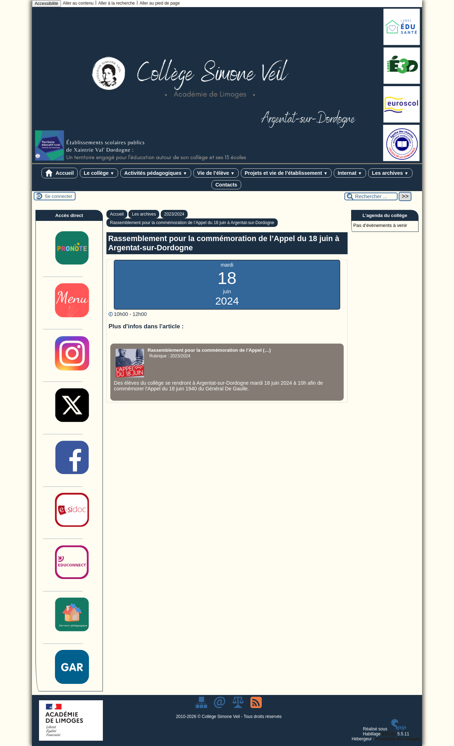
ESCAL (389, 733)
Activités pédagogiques (155, 173)
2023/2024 (174, 214)
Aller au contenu (78, 3)
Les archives (390, 173)
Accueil (59, 173)
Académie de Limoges (397, 738)
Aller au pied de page (159, 3)
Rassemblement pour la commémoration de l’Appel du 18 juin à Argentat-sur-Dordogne (192, 222)
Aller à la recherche (116, 3)
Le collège (99, 173)
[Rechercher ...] (371, 196)
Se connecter (58, 196)
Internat (350, 173)
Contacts (226, 185)
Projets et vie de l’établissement (286, 173)
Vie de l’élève (216, 173)
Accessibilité (46, 3)
